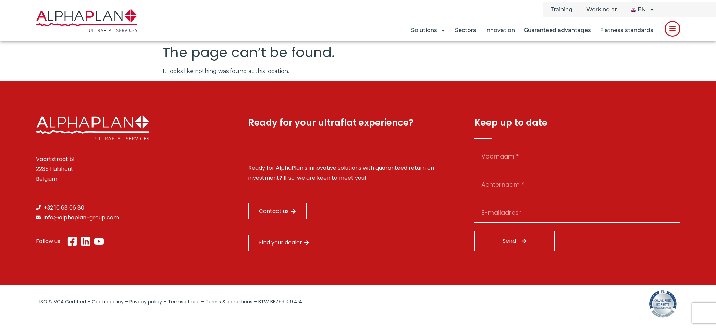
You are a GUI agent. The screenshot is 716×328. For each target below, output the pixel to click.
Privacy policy (145, 301)
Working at (601, 9)
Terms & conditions (229, 301)
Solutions (428, 30)
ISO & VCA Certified (62, 301)
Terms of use (184, 301)
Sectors (465, 30)
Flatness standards (626, 30)
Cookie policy (108, 301)
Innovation (500, 30)
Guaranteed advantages (557, 30)
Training (561, 9)
